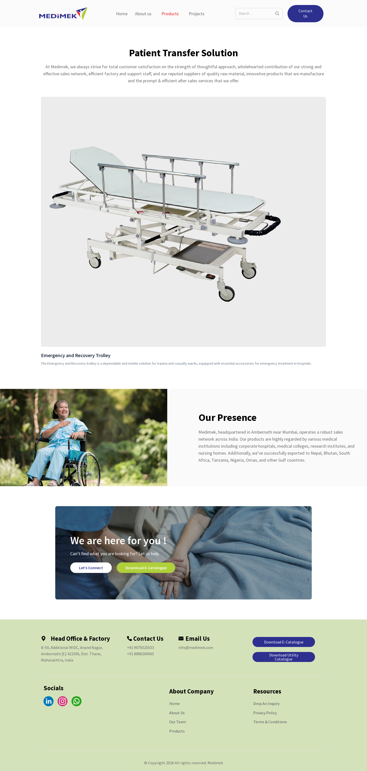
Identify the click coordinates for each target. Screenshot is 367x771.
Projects (196, 14)
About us (143, 14)
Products (170, 14)
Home (122, 14)
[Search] (277, 13)
